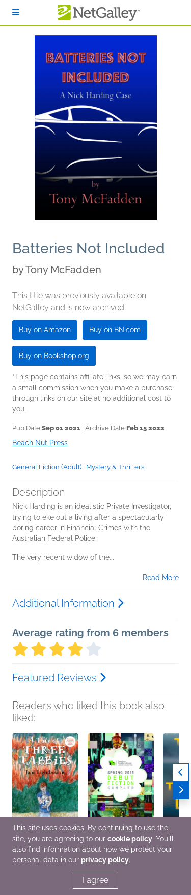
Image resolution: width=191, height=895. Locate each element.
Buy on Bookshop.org (54, 355)
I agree (95, 880)
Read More (161, 577)
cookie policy (129, 839)
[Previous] (181, 772)
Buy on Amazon (45, 330)
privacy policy (105, 860)
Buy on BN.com (115, 330)
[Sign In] (15, 12)
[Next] (181, 790)
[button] (45, 786)
